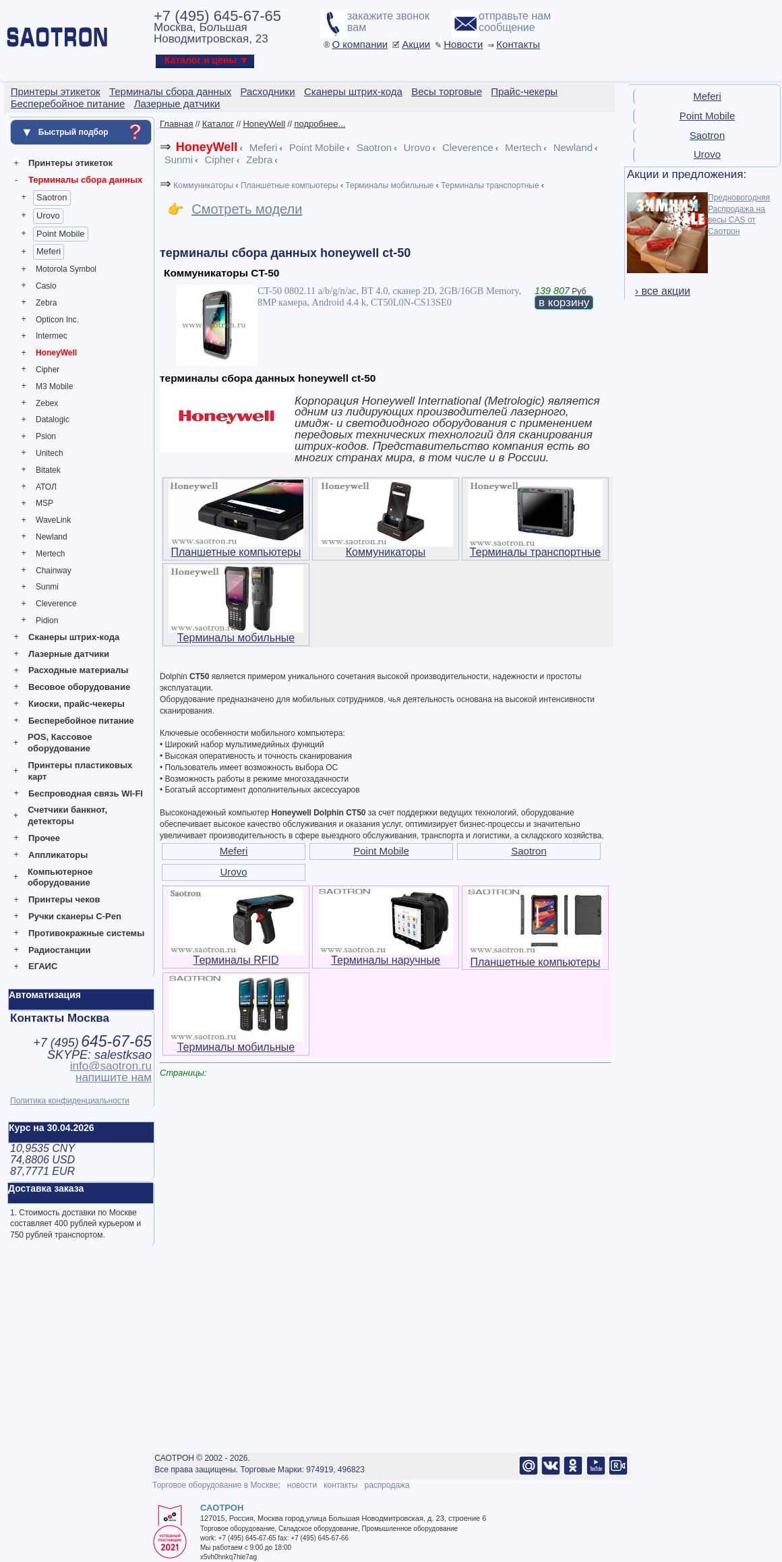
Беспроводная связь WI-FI (85, 793)
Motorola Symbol (66, 269)
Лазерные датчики (68, 654)
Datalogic (52, 419)
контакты (340, 1485)
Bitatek (48, 470)
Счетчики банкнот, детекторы (67, 815)
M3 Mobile (54, 386)
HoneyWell (56, 352)
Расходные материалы (78, 670)
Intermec (51, 336)
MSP (44, 503)
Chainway (53, 570)
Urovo (48, 215)
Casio (46, 286)
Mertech (50, 553)
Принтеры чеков (64, 899)
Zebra (46, 303)
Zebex (47, 403)
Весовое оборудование (79, 687)
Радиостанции (59, 950)
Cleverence (56, 603)
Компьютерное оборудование (60, 877)
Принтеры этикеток (70, 163)
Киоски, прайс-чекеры (76, 704)
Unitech (49, 453)
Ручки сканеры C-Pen (74, 916)
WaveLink (53, 520)
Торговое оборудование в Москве (215, 1485)
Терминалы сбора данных (85, 180)
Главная (176, 124)
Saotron (51, 197)
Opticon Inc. (57, 319)
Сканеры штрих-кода (73, 637)
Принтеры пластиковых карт (80, 771)
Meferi (48, 251)
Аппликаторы (58, 855)
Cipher (47, 369)
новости (302, 1485)
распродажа (386, 1485)
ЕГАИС (42, 966)
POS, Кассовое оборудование (60, 742)
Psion (46, 436)
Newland (51, 537)
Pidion (47, 620)
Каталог (218, 124)
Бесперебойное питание (81, 721)
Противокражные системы (86, 933)
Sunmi (47, 586)
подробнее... (319, 124)
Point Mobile (60, 234)
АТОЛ (46, 487)
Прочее (44, 838)
